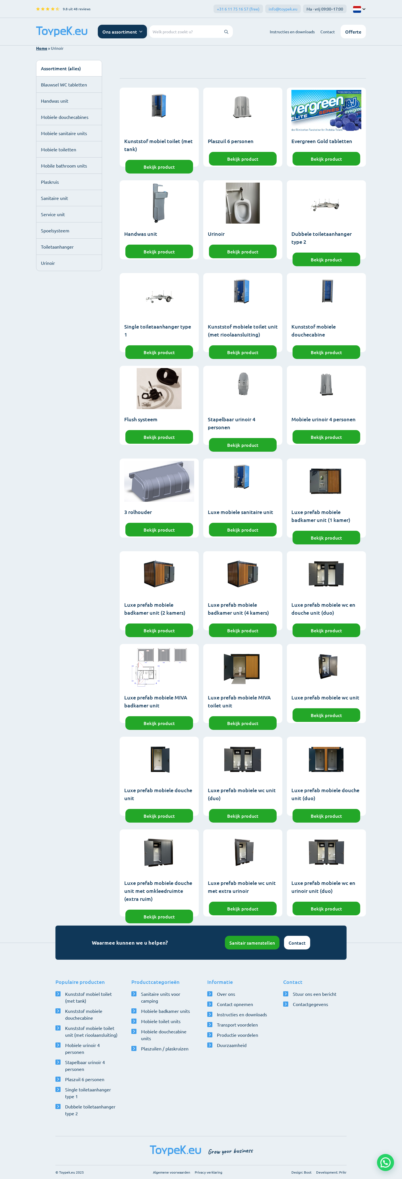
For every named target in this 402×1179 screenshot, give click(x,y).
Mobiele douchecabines (64, 117)
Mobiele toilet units (161, 1021)
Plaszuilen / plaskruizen (164, 1048)
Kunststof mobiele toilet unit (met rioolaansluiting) (91, 1031)
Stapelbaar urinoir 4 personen (85, 1065)
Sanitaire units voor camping (160, 997)
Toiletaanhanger (57, 246)
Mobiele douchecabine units (164, 1035)
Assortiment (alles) (61, 68)
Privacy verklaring (208, 1172)
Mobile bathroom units (64, 165)
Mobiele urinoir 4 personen (82, 1048)
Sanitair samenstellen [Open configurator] (252, 943)
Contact (327, 31)
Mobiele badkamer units (165, 1011)
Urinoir (48, 263)
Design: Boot (301, 1172)
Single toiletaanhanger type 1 (88, 1093)
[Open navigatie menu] (122, 31)
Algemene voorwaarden (171, 1172)
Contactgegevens (310, 1004)
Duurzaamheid (231, 1045)
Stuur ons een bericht (314, 994)
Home (41, 48)
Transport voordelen (237, 1024)
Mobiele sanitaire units (64, 133)
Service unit (53, 214)
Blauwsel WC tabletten (64, 84)
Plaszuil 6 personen (84, 1079)
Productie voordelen (237, 1035)
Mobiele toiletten (58, 149)
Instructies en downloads (292, 31)
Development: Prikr (331, 1172)
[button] (385, 1162)
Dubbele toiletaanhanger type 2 (90, 1110)
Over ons (226, 994)
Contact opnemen (235, 1004)
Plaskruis (50, 182)
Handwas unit (54, 101)
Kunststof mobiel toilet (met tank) (88, 997)
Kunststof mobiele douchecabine (83, 1014)
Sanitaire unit (54, 198)
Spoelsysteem (55, 230)
